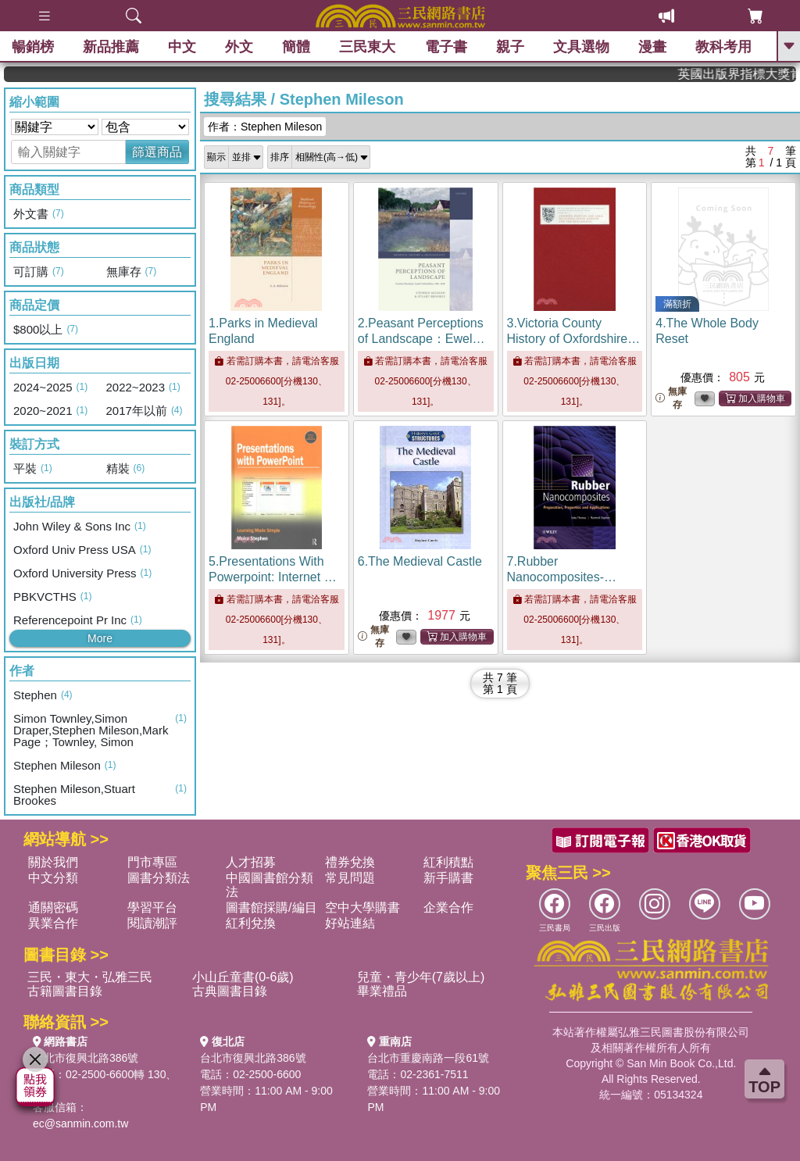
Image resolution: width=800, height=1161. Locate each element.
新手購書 (448, 877)
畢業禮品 (382, 991)
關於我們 (53, 862)
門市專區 (152, 862)
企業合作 (448, 907)
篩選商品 (157, 152)
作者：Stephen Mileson (265, 126)
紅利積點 (448, 862)
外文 (239, 47)
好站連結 (350, 923)
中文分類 (53, 877)
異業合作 (53, 923)
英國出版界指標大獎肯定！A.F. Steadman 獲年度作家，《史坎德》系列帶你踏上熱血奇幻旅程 (748, 73)
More (100, 638)
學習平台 (152, 907)
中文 (182, 47)
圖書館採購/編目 (271, 907)
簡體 (296, 47)
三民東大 (367, 47)
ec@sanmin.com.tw (80, 1123)
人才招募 (251, 862)
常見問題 (350, 877)
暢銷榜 (33, 47)
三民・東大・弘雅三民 (89, 977)
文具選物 (581, 47)
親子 (510, 47)
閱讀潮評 (152, 923)
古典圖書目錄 (229, 991)
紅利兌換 (251, 923)
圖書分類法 (158, 877)
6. (420, 561)
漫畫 (652, 47)
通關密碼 (53, 907)
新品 (111, 47)
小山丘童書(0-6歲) (243, 977)
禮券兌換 (350, 862)
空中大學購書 (362, 907)
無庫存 (671, 398)
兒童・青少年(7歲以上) (421, 977)
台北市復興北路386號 (85, 1058)
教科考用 (723, 47)
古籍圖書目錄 (64, 991)
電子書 (446, 47)
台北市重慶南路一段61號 (428, 1058)
